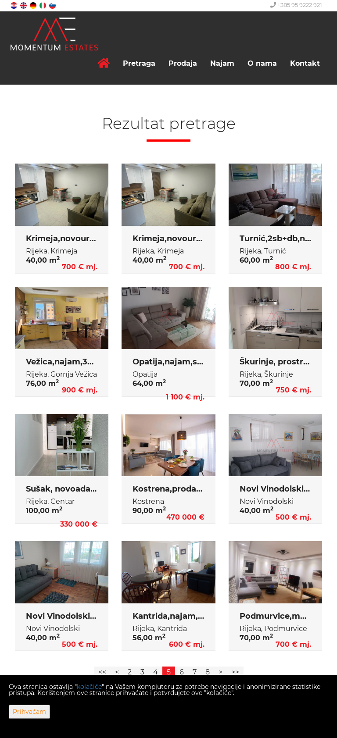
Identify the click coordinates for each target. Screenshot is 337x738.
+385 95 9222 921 (296, 4)
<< (102, 672)
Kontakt (305, 63)
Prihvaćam (29, 712)
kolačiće (89, 687)
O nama (262, 63)
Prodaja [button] (182, 63)
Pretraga (139, 63)
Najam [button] (222, 63)
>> (235, 672)
